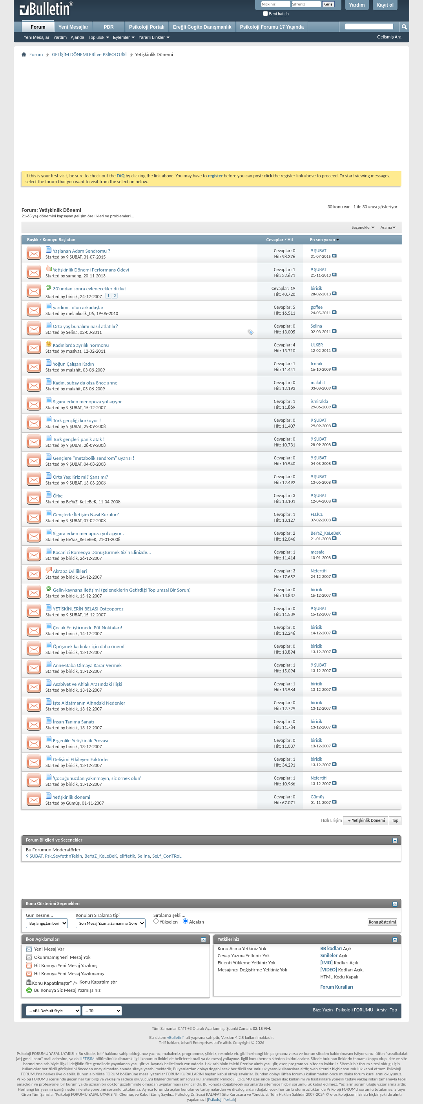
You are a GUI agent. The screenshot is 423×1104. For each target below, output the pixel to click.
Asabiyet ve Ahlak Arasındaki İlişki (87, 684)
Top (395, 820)
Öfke (58, 496)
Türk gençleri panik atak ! (79, 439)
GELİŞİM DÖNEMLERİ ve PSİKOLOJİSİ (89, 54)
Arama (386, 227)
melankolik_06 (80, 313)
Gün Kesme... (39, 915)
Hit (291, 239)
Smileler (328, 955)
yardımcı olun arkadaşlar (78, 307)
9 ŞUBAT (74, 257)
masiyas (73, 351)
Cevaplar (274, 239)
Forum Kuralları (336, 987)
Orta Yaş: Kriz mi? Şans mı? (80, 477)
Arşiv (381, 1010)
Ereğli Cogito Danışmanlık (202, 27)
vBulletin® (176, 1037)
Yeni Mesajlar (36, 37)
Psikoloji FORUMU (354, 1010)
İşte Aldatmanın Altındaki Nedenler (89, 703)
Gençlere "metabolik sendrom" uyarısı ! (94, 458)
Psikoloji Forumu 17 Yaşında (272, 27)
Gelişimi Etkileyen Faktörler (81, 759)
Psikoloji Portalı (146, 27)
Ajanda (77, 37)
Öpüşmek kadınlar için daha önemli (89, 646)
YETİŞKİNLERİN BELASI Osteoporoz (88, 609)
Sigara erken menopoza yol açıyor (87, 401)
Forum (38, 27)
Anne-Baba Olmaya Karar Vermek (87, 665)
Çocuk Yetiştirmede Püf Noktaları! (87, 627)
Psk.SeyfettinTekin (63, 856)
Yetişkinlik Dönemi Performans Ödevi (91, 270)
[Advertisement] (211, 114)
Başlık (32, 239)
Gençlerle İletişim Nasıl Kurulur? (86, 514)
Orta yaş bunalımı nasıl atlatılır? (85, 326)
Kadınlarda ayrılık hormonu (81, 345)
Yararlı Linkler (152, 37)
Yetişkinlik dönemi (71, 797)
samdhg (73, 276)
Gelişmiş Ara (389, 37)
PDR (108, 27)
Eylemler (121, 37)
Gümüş (73, 803)
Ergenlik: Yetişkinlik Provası (80, 740)
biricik (72, 296)
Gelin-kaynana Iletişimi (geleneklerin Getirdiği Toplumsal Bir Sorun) (122, 590)
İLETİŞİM (87, 1058)
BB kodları (331, 948)
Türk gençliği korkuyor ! (77, 420)
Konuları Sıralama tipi (98, 915)
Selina (72, 332)
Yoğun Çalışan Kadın (73, 364)
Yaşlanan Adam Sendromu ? (81, 251)
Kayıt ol (385, 5)
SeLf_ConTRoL (166, 856)
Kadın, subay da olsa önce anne (85, 383)
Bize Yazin (323, 1010)
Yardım (357, 5)
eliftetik (127, 856)
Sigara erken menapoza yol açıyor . (88, 533)
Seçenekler (361, 227)
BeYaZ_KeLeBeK (81, 502)
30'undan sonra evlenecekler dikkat (89, 288)
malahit (73, 370)
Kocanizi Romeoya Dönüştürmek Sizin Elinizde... (102, 552)
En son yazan (325, 239)
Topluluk (96, 37)
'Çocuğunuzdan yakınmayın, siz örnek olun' (97, 778)
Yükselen (165, 921)
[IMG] (326, 963)
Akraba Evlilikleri (70, 571)
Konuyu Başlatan (59, 239)
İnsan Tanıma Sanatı (73, 722)
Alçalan (193, 921)
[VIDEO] (328, 970)
